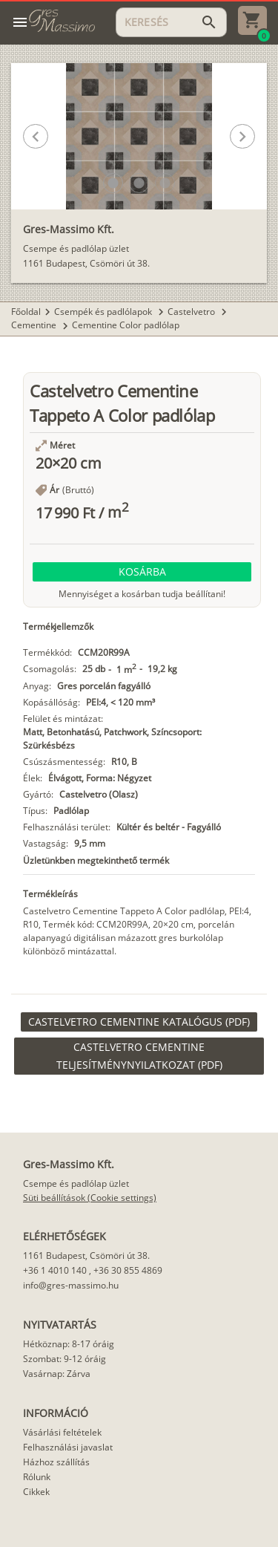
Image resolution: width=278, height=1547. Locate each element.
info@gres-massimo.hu (71, 1285)
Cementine (35, 325)
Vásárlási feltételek (62, 1432)
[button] (113, 183)
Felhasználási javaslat (68, 1447)
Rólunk (36, 1477)
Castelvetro (192, 311)
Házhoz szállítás (56, 1462)
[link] (139, 1022)
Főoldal (26, 311)
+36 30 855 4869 (127, 1270)
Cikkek (36, 1491)
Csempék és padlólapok (104, 311)
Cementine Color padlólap (125, 325)
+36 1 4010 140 (55, 1270)
